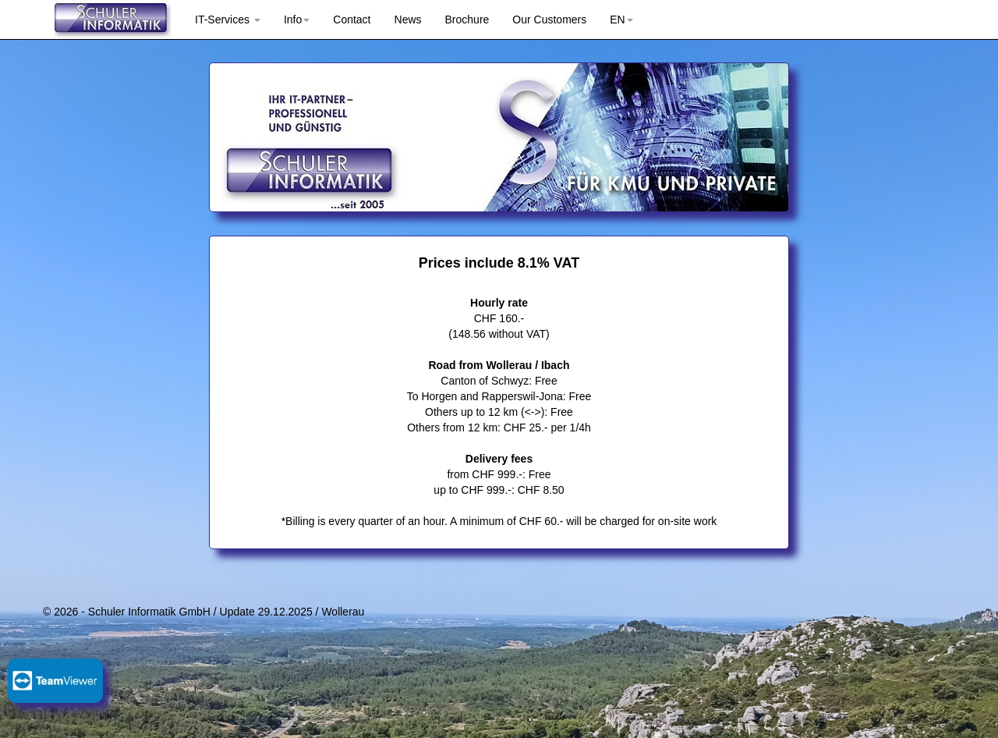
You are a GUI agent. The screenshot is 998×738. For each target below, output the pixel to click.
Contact (351, 19)
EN (621, 19)
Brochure (467, 19)
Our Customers (549, 19)
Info (297, 19)
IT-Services (227, 19)
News (408, 19)
